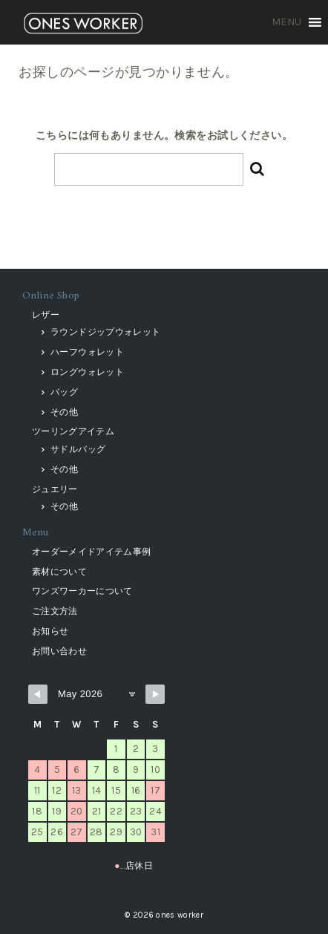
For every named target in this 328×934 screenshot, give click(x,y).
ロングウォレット (87, 372)
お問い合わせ (59, 651)
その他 (64, 412)
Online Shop (51, 296)
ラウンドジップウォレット (105, 332)
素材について (59, 571)
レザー (45, 315)
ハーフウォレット (87, 352)
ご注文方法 (55, 611)
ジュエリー (55, 489)
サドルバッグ (77, 449)
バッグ (64, 392)
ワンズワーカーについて (82, 591)
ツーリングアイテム (73, 431)
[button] (287, 22)
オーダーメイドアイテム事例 (91, 551)
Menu (35, 532)
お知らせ (50, 631)
